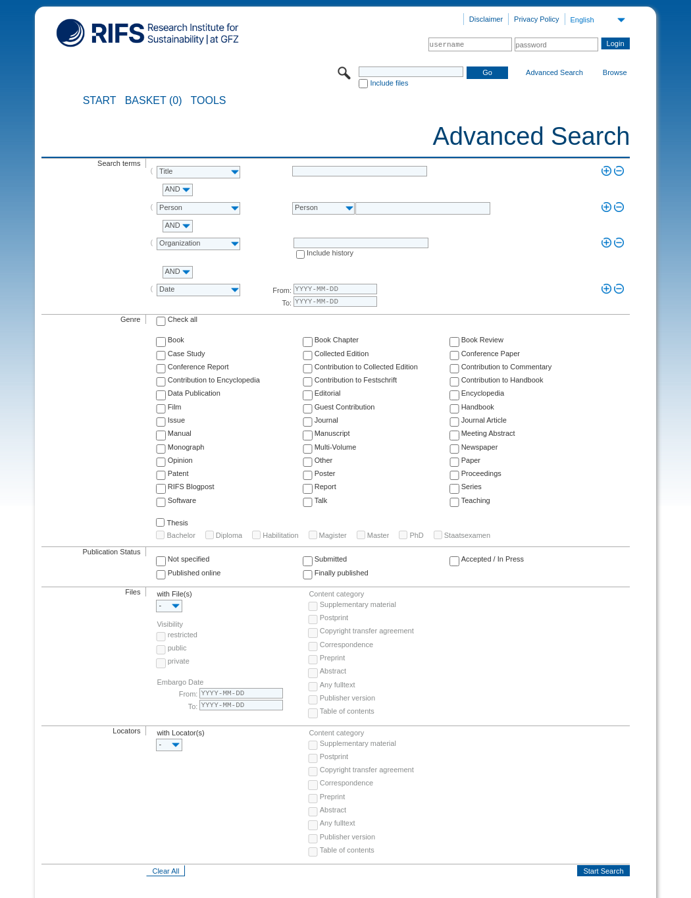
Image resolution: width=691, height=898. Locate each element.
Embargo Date (180, 682)
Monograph (186, 447)
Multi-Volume (336, 447)
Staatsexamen (467, 535)
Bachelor (180, 535)
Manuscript (332, 433)
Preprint (333, 658)
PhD (416, 535)
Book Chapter (337, 340)
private (179, 661)
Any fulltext (337, 685)
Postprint (334, 617)
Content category (336, 594)
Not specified (189, 559)
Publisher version (347, 698)
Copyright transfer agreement (367, 631)
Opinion (180, 460)
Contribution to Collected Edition (366, 367)
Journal (326, 420)
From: (282, 290)
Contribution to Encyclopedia (214, 380)
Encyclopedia (482, 393)
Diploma (229, 535)
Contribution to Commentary (506, 367)
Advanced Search (554, 72)
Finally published (342, 573)
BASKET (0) (153, 100)
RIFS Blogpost (191, 486)
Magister (333, 535)
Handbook (477, 407)
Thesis (177, 523)
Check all (182, 319)
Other (324, 460)
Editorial (328, 393)
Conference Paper (490, 353)
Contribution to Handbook (502, 380)
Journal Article (484, 420)
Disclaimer (486, 19)
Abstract (333, 671)
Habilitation (280, 535)
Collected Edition (342, 353)
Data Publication (194, 393)
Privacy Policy (536, 19)
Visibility (170, 624)
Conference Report (198, 367)
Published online (194, 573)
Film (175, 407)
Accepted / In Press (492, 559)
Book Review (482, 340)
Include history (330, 253)
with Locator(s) (180, 733)
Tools (208, 100)
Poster (325, 473)
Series (471, 486)
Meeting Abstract (488, 433)
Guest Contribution (345, 407)
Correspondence (346, 644)
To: (287, 303)
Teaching (475, 500)
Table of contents (347, 711)
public (177, 648)
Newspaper (479, 447)
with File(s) (174, 594)
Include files (389, 83)
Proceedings (481, 473)
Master (378, 535)
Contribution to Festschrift (356, 380)
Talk (321, 500)
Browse (615, 72)
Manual (180, 433)
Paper (470, 460)
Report (325, 486)
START (99, 100)
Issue (176, 420)
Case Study (186, 353)
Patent (178, 473)
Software (182, 500)
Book (176, 340)
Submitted (331, 559)
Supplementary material (358, 604)
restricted (182, 635)
